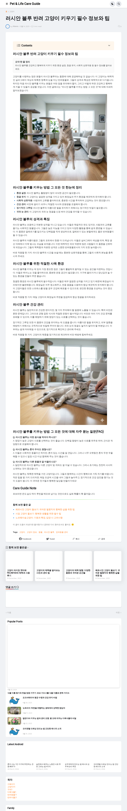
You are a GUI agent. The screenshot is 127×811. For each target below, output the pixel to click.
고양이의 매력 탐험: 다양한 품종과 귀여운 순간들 (78, 571)
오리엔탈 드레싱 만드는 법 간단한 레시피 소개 (42, 729)
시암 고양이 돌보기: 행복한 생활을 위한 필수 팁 (38, 513)
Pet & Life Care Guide (25, 4)
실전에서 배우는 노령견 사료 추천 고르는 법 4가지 (48, 765)
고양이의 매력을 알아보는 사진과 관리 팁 (48, 571)
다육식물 (11, 792)
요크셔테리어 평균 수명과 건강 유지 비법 (40, 697)
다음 (9, 612)
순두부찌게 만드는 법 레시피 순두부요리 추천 (77, 765)
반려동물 (12, 795)
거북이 (11, 784)
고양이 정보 (32, 532)
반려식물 (12, 797)
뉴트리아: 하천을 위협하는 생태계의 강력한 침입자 (44, 708)
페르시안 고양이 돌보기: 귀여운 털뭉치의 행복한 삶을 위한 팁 (45, 509)
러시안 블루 (49, 532)
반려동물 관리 (62, 532)
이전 (118, 612)
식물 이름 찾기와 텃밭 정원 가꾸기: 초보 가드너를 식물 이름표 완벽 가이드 (38, 693)
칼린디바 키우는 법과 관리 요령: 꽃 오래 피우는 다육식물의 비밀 (49, 718)
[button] (8, 4)
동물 (40, 532)
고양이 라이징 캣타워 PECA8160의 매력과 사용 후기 (18, 573)
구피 (9, 789)
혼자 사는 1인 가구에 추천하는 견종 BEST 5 (20, 765)
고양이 (12, 11)
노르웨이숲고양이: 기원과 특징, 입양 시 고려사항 (39, 517)
